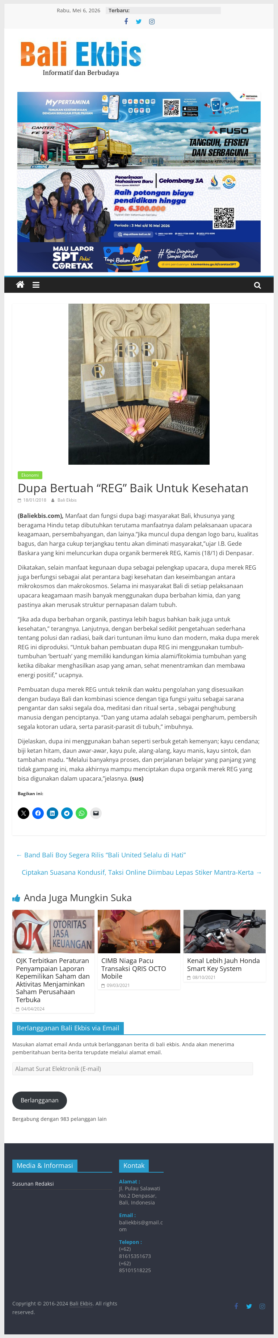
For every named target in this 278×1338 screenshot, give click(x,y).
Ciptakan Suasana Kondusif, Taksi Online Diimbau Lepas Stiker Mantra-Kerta (142, 872)
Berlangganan (40, 1100)
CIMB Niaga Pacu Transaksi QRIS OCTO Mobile (133, 968)
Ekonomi (30, 475)
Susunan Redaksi (33, 1183)
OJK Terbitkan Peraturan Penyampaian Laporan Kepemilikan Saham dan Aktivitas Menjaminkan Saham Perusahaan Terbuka (53, 980)
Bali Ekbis (67, 500)
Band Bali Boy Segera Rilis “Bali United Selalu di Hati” (101, 855)
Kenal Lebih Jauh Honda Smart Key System (223, 964)
